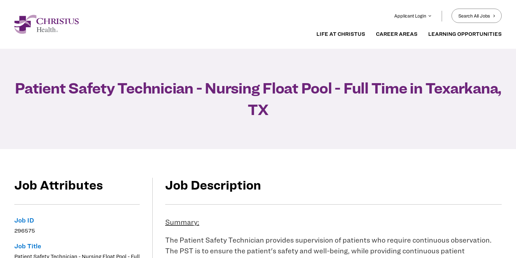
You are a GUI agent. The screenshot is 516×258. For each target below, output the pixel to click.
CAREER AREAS (396, 34)
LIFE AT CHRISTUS (340, 34)
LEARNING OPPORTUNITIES (465, 34)
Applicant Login (412, 16)
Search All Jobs (476, 16)
